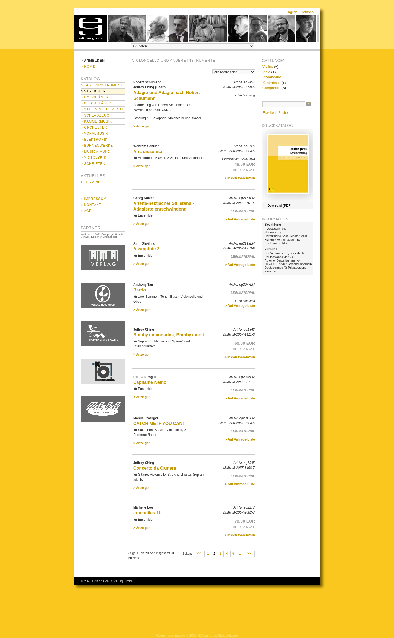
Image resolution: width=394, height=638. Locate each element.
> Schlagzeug (95, 115)
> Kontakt (91, 205)
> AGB (86, 211)
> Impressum (93, 199)
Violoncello (271, 77)
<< (199, 554)
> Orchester (94, 127)
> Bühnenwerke (97, 146)
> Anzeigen (141, 126)
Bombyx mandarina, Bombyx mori (168, 335)
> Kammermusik (96, 121)
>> (249, 554)
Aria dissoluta (147, 151)
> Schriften (93, 164)
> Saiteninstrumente (102, 109)
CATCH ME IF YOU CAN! (158, 423)
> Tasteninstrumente (103, 85)
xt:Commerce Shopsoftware (218, 635)
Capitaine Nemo (149, 382)
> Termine (91, 182)
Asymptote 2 (146, 248)
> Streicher (93, 91)
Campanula (271, 88)
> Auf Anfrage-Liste (240, 219)
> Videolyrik (93, 158)
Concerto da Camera (154, 468)
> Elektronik (94, 139)
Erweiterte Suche (275, 113)
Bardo (139, 290)
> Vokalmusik (94, 133)
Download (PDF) (279, 206)
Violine (267, 66)
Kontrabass (271, 83)
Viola (266, 72)
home (90, 28)
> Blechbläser (96, 103)
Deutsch (307, 12)
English (291, 12)
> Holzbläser (95, 97)
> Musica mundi (96, 152)
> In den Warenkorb (240, 178)
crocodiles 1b (147, 513)
